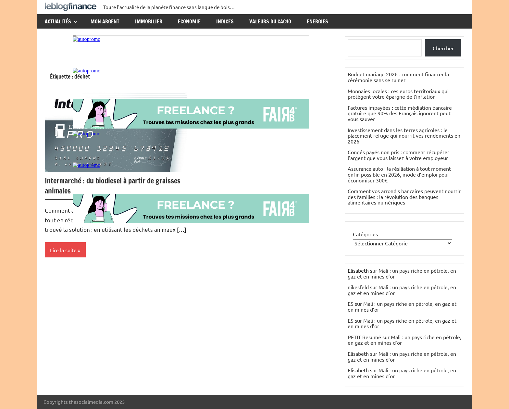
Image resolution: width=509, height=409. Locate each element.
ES (351, 303)
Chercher (443, 48)
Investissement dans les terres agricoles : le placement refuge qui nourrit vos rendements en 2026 (404, 135)
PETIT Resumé (364, 337)
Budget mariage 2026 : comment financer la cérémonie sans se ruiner (398, 77)
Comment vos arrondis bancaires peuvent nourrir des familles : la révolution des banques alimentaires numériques (404, 196)
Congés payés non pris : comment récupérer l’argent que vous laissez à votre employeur (398, 155)
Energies (317, 21)
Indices (225, 21)
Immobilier (148, 21)
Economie (189, 21)
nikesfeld (358, 287)
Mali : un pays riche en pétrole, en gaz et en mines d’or (402, 273)
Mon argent (105, 21)
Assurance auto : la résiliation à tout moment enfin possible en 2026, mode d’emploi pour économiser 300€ (399, 174)
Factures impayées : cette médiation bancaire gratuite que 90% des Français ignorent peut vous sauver (400, 113)
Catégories (365, 234)
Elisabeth (358, 353)
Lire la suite (63, 250)
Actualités (61, 21)
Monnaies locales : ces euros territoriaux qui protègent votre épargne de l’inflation (398, 94)
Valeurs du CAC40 (270, 21)
